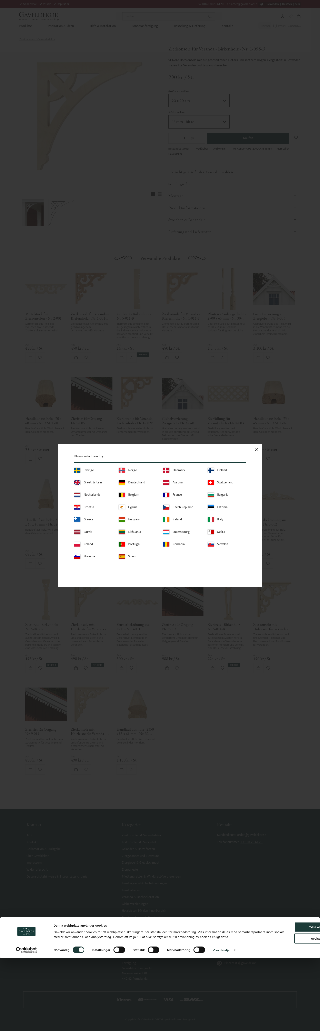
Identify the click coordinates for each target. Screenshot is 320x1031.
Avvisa (286, 1006)
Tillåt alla (285, 995)
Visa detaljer (222, 1023)
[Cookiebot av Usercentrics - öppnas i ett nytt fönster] (26, 1023)
